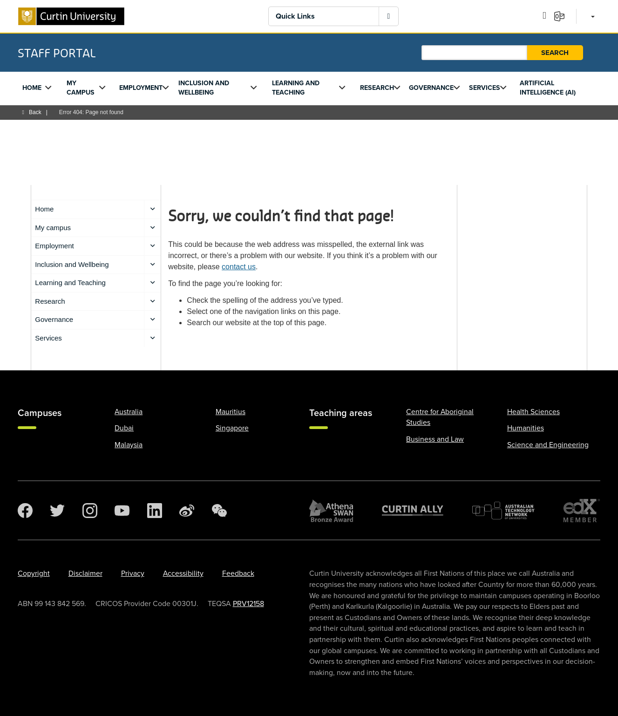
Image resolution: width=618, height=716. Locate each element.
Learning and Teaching (295, 87)
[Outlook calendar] (547, 15)
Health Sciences (533, 412)
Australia (129, 412)
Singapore (232, 428)
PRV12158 (248, 603)
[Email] (562, 15)
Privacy (132, 573)
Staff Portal (56, 53)
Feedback (238, 573)
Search (555, 52)
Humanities (525, 428)
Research (377, 88)
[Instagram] (89, 510)
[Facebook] (25, 510)
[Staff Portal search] (474, 52)
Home (31, 88)
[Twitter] (57, 510)
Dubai (124, 428)
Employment (141, 88)
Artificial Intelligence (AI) (548, 87)
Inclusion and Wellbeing (203, 87)
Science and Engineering (548, 445)
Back (31, 112)
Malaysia (129, 445)
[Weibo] (186, 510)
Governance (431, 88)
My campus (81, 87)
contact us (239, 267)
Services (484, 88)
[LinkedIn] (154, 510)
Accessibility (183, 573)
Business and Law (435, 439)
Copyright (34, 573)
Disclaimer (85, 573)
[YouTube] (122, 510)
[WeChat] (219, 510)
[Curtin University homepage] (71, 16)
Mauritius (230, 412)
